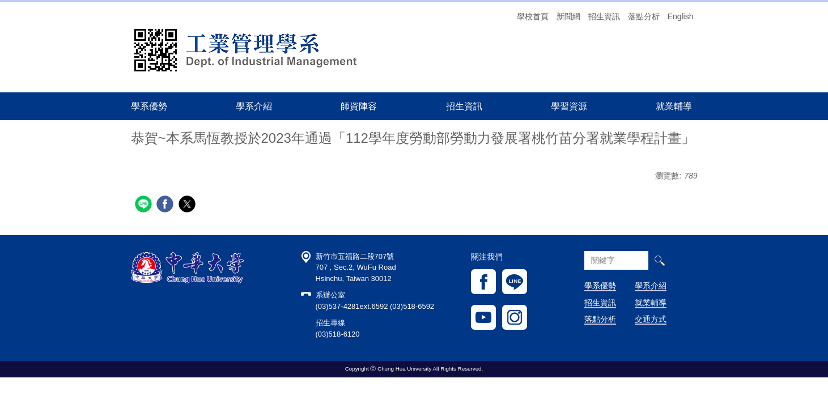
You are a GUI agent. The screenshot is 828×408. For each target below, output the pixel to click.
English (681, 16)
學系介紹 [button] (254, 106)
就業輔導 (650, 302)
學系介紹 (650, 285)
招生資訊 (604, 16)
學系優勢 (149, 106)
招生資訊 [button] (464, 106)
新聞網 (568, 16)
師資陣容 (359, 106)
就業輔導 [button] (674, 106)
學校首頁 (533, 16)
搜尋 (659, 260)
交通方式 (650, 319)
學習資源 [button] (569, 106)
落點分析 (644, 16)
